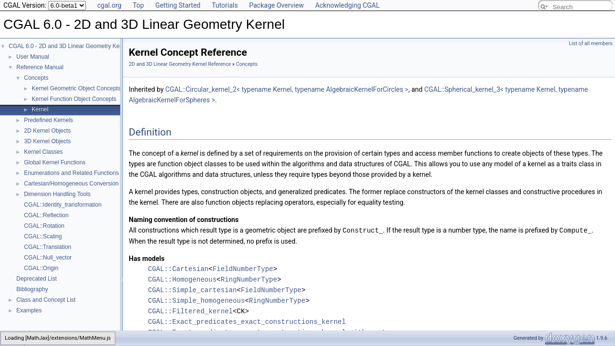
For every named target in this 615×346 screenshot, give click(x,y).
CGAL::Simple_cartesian (192, 289)
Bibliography (32, 289)
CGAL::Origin (41, 268)
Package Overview (276, 5)
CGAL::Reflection (46, 215)
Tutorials (225, 5)
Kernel (40, 109)
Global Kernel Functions (55, 162)
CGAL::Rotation (44, 225)
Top (138, 5)
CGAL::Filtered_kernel (190, 310)
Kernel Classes (43, 151)
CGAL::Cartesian (178, 268)
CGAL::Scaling (43, 236)
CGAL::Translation (47, 247)
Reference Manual (39, 67)
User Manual (32, 56)
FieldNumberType (242, 268)
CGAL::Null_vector (48, 257)
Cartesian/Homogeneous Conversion (71, 183)
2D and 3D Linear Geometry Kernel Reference (180, 64)
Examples (29, 310)
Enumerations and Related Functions (71, 173)
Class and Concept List (45, 300)
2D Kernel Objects (47, 130)
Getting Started (177, 5)
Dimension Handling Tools (57, 194)
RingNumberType (249, 279)
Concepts (36, 77)
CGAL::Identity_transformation (62, 204)
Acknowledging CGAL (347, 5)
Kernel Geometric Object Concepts (76, 88)
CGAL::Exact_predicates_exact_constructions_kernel (247, 321)
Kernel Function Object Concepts (74, 99)
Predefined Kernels (48, 120)
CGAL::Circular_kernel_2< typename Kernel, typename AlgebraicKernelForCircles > (286, 89)
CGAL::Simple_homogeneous (196, 300)
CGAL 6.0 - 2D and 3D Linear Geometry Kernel (69, 46)
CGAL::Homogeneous (182, 279)
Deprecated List (36, 278)
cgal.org (109, 5)
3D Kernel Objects (47, 141)
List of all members (591, 43)
